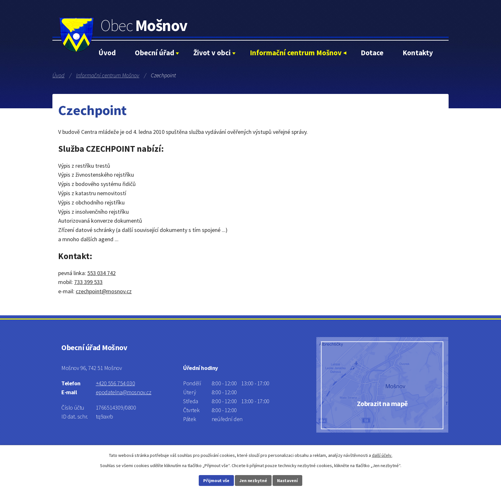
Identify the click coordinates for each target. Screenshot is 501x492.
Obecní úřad (154, 52)
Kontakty (418, 52)
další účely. (382, 455)
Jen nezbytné (253, 480)
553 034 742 (101, 273)
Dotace (372, 52)
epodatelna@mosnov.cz (123, 392)
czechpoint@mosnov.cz (104, 291)
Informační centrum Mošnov (296, 52)
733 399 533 (88, 282)
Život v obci (212, 52)
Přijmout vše (216, 480)
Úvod (107, 52)
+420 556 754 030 (115, 383)
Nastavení (287, 480)
